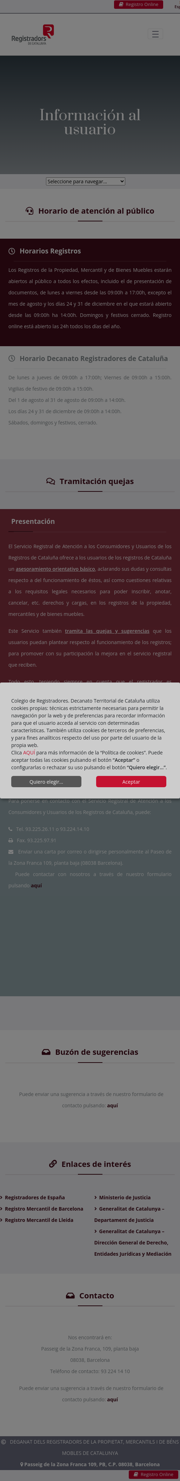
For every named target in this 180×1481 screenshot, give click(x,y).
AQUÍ (29, 752)
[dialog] (90, 741)
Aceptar (131, 781)
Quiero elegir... (46, 781)
